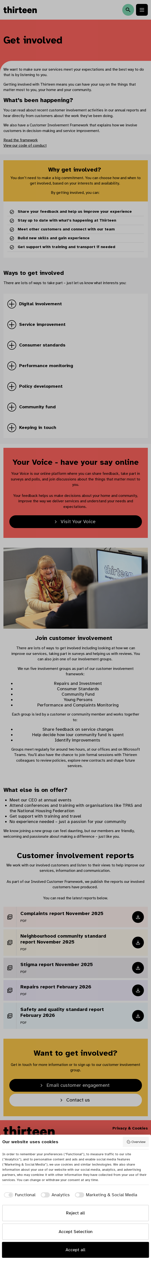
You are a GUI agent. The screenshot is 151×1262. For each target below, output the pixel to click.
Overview (135, 1142)
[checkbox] (19, 1195)
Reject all (75, 1213)
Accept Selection (76, 1231)
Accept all (75, 1249)
